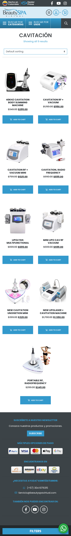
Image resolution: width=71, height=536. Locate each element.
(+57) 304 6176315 (35, 487)
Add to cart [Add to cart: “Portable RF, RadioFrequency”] (37, 400)
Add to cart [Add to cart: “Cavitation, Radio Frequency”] (55, 189)
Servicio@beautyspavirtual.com (35, 492)
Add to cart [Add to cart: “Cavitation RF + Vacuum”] (55, 119)
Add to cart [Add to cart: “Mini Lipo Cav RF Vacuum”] (55, 260)
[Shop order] (35, 52)
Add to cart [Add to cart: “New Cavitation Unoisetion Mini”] (19, 330)
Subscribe (35, 433)
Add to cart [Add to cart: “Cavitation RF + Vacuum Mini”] (19, 189)
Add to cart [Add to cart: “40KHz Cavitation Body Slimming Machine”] (19, 119)
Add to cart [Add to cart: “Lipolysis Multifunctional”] (19, 260)
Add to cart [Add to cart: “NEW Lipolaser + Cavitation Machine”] (55, 330)
